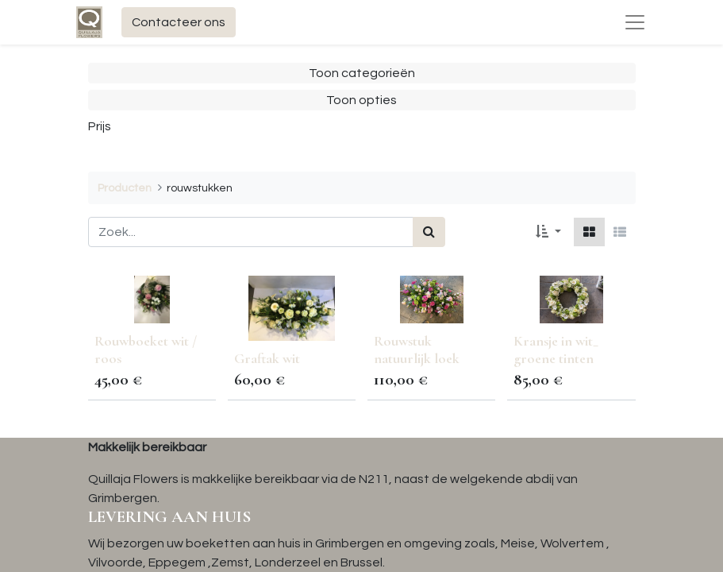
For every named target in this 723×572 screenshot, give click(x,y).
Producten (125, 188)
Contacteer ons (178, 22)
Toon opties (361, 100)
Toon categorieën (362, 73)
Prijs (99, 126)
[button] (548, 232)
